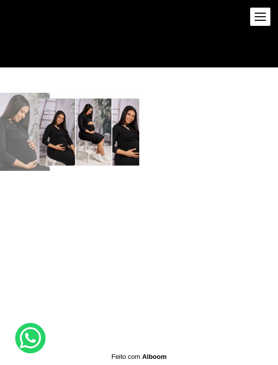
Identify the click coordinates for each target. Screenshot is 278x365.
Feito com (139, 356)
